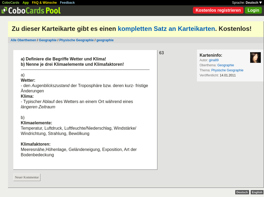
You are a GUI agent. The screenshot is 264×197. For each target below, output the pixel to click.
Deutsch (254, 3)
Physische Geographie (76, 40)
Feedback (67, 3)
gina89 (213, 60)
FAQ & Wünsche (44, 3)
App (26, 3)
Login (253, 10)
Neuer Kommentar (27, 177)
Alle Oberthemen (23, 40)
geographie (105, 40)
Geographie (48, 40)
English (257, 192)
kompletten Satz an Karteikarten (166, 28)
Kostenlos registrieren (218, 10)
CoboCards (10, 3)
